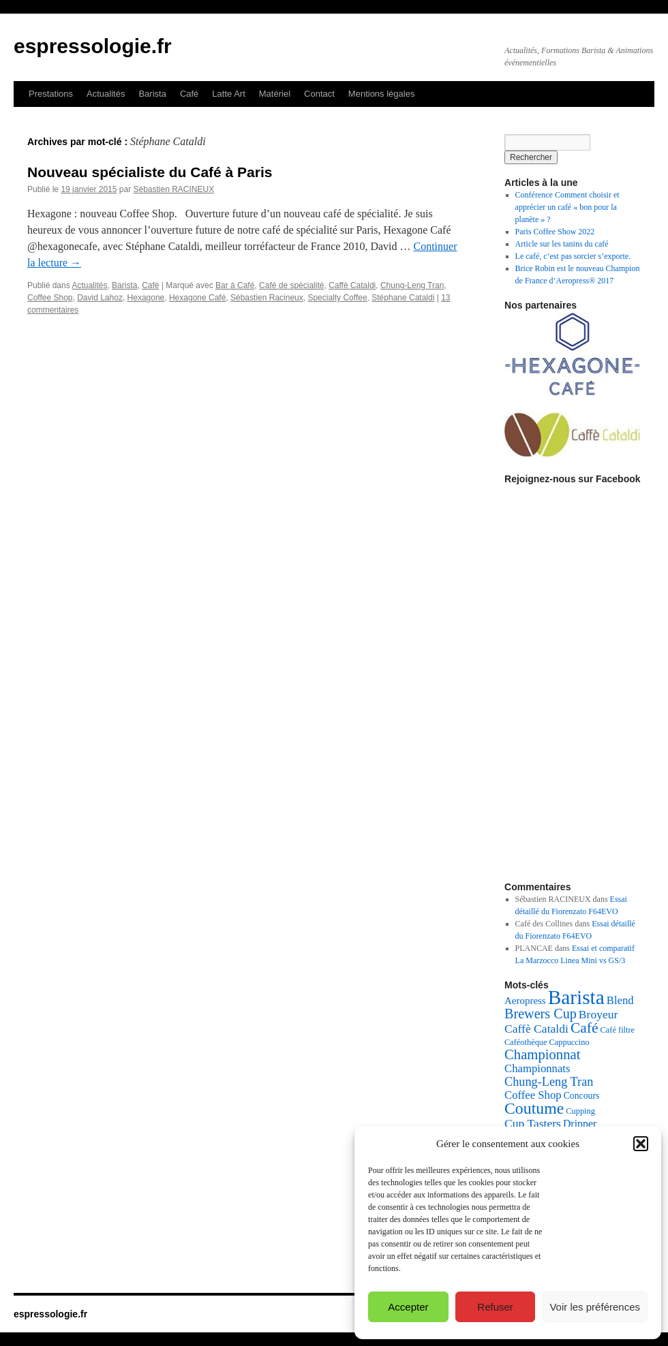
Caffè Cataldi (352, 285)
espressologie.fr (93, 46)
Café (189, 94)
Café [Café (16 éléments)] (584, 1028)
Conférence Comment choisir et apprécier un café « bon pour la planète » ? (567, 207)
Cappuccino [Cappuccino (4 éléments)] (569, 1042)
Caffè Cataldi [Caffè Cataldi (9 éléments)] (536, 1028)
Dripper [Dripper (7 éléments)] (579, 1123)
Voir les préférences (594, 1307)
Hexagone (146, 297)
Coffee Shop (50, 297)
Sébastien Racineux (266, 297)
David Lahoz (100, 297)
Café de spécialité (291, 285)
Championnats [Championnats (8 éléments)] (537, 1068)
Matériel (274, 94)
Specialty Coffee (337, 297)
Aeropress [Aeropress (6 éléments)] (525, 1000)
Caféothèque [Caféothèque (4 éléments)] (525, 1042)
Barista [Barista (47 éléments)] (576, 997)
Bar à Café (234, 285)
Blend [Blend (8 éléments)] (620, 1000)
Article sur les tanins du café (562, 244)
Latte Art (228, 94)
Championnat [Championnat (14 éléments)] (542, 1054)
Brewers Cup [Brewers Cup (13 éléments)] (540, 1013)
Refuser (495, 1307)
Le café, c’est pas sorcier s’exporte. (573, 256)
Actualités (106, 94)
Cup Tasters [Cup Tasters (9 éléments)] (532, 1123)
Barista (152, 94)
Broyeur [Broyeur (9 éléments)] (598, 1014)
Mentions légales (381, 94)
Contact (319, 94)
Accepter (408, 1307)
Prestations (51, 94)
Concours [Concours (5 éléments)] (582, 1096)
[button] (641, 1144)
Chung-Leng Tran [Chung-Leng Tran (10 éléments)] (548, 1082)
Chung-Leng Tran (412, 285)
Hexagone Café (197, 297)
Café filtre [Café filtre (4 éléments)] (618, 1030)
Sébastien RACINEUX (173, 189)
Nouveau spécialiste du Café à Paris (149, 172)
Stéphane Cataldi (402, 297)
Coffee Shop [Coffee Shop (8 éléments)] (533, 1095)
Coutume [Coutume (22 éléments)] (534, 1108)
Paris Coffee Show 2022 (555, 231)
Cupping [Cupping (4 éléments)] (580, 1111)
